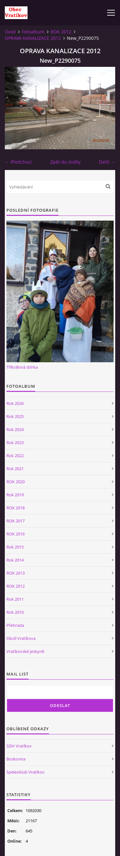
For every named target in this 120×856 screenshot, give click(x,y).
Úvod (10, 32)
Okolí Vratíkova (21, 638)
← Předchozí (18, 162)
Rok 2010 (15, 612)
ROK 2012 (61, 32)
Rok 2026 (15, 403)
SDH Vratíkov (19, 746)
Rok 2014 (15, 560)
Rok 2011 (15, 599)
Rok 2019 (15, 495)
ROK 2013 (15, 573)
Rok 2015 (15, 547)
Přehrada (15, 625)
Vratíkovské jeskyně (25, 651)
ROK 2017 (15, 521)
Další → (107, 162)
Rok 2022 (15, 455)
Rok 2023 (15, 442)
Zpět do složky (65, 162)
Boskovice (16, 759)
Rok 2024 (15, 429)
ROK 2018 (15, 508)
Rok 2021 (15, 468)
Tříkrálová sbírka (22, 367)
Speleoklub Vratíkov (25, 772)
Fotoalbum (33, 32)
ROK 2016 (15, 534)
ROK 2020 (15, 482)
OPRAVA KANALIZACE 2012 (33, 38)
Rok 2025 (15, 416)
